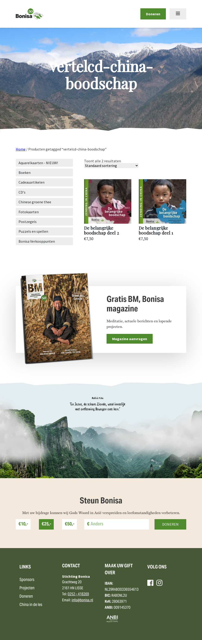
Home (20, 149)
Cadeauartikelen (31, 182)
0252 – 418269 (78, 594)
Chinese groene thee (35, 202)
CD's (22, 192)
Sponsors (26, 579)
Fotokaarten (29, 212)
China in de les (30, 604)
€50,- (69, 524)
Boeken (25, 172)
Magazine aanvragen (129, 338)
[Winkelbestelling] (111, 165)
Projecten (27, 588)
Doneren (153, 14)
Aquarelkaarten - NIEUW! (38, 162)
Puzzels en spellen (33, 231)
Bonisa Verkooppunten (37, 241)
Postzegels (28, 221)
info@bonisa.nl (82, 600)
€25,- (46, 524)
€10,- (23, 524)
